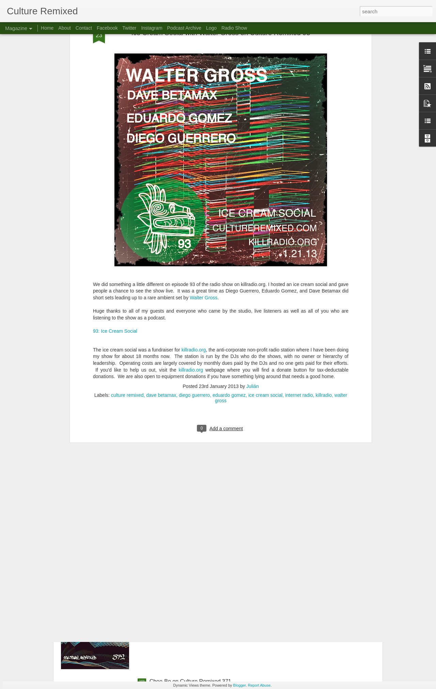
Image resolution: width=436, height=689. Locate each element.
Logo (211, 28)
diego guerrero (194, 302)
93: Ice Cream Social (115, 238)
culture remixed (127, 302)
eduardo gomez (229, 302)
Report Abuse (259, 685)
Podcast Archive (184, 28)
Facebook (107, 28)
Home (47, 28)
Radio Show (234, 28)
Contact (84, 28)
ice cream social (265, 302)
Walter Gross (203, 205)
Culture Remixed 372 (175, 604)
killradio (324, 302)
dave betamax (161, 302)
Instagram (151, 28)
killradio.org (194, 257)
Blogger (239, 685)
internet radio (299, 302)
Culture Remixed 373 (175, 526)
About (64, 28)
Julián (252, 294)
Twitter (129, 28)
